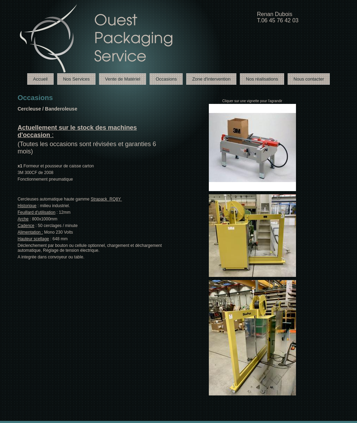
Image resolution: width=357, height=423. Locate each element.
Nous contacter (309, 79)
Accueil (40, 79)
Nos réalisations (262, 79)
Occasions (166, 79)
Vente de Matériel (122, 79)
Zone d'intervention (211, 79)
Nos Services (76, 79)
